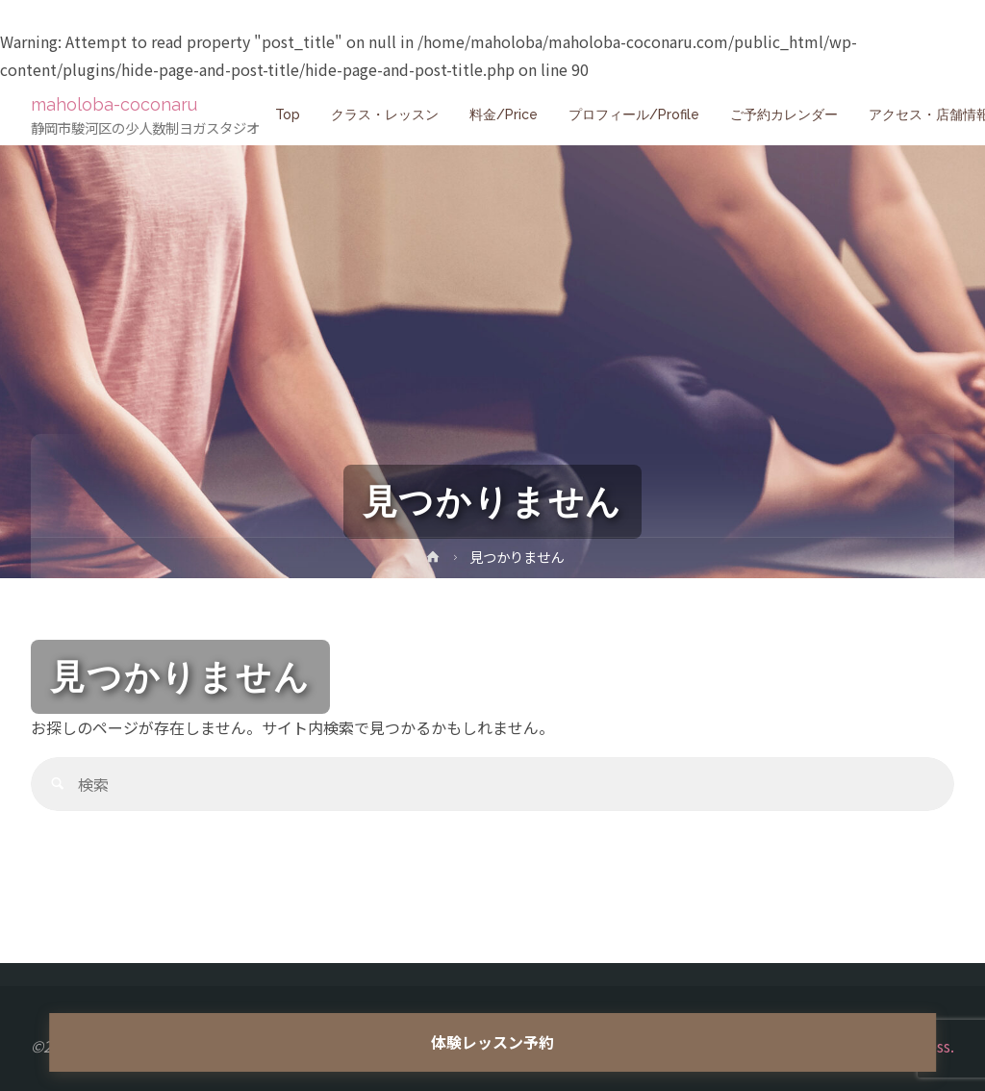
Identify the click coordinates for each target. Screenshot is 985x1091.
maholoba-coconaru (120, 103)
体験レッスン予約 (492, 1041)
